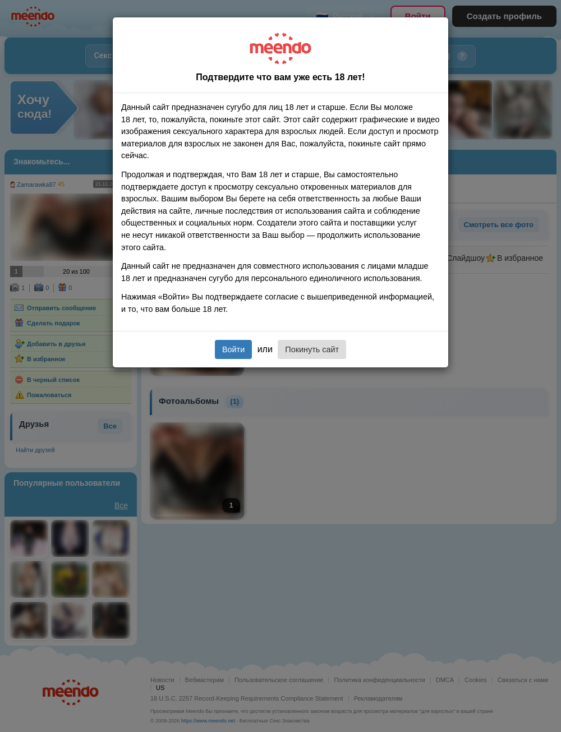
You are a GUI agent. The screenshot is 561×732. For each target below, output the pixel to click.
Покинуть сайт (312, 349)
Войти (233, 349)
